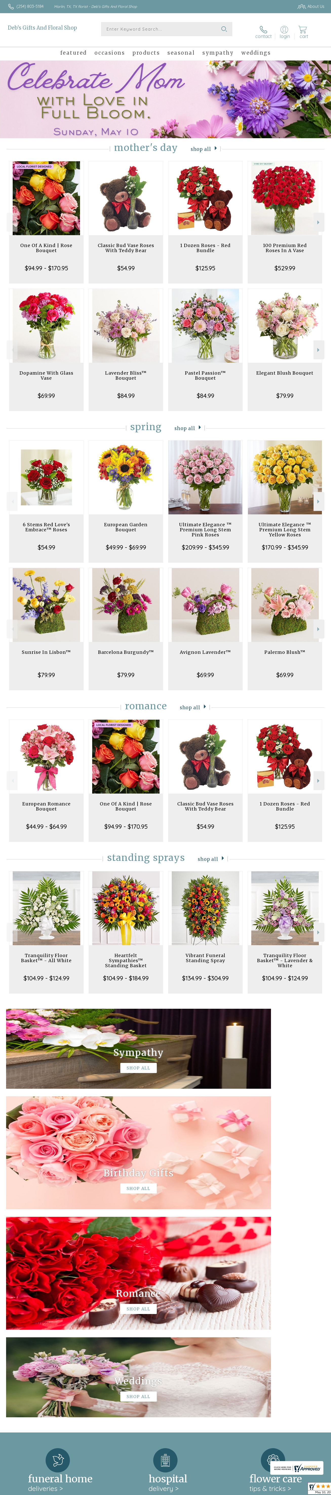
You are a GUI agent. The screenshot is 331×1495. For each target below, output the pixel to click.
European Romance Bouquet (46, 801)
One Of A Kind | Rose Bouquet (46, 243)
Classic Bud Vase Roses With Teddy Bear (126, 243)
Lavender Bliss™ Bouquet (126, 371)
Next (319, 217)
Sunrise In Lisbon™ (46, 648)
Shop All (201, 144)
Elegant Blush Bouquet (285, 368)
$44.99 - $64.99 (46, 822)
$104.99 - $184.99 (126, 973)
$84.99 (126, 391)
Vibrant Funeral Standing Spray (205, 953)
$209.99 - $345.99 (205, 543)
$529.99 (285, 263)
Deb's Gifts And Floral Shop (42, 28)
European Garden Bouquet (126, 522)
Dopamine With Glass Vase (46, 371)
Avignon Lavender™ (205, 648)
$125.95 (205, 263)
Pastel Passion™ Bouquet (205, 371)
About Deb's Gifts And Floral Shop (44, 1314)
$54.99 (126, 263)
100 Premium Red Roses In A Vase (285, 243)
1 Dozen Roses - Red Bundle (205, 243)
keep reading (181, 1324)
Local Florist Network (278, 1490)
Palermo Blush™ (284, 648)
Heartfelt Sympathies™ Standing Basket (126, 956)
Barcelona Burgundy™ (126, 648)
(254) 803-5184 (30, 6)
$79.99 (285, 391)
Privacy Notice (242, 1490)
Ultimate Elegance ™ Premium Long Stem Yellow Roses (285, 525)
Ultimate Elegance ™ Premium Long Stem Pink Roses (205, 525)
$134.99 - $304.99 (205, 973)
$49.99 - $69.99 (126, 543)
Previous (12, 217)
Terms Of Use (212, 1490)
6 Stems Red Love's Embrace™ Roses (46, 522)
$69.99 (46, 391)
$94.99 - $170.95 (46, 263)
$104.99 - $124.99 (46, 973)
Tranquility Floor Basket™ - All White (46, 953)
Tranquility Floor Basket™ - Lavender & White (285, 956)
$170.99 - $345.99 (285, 543)
